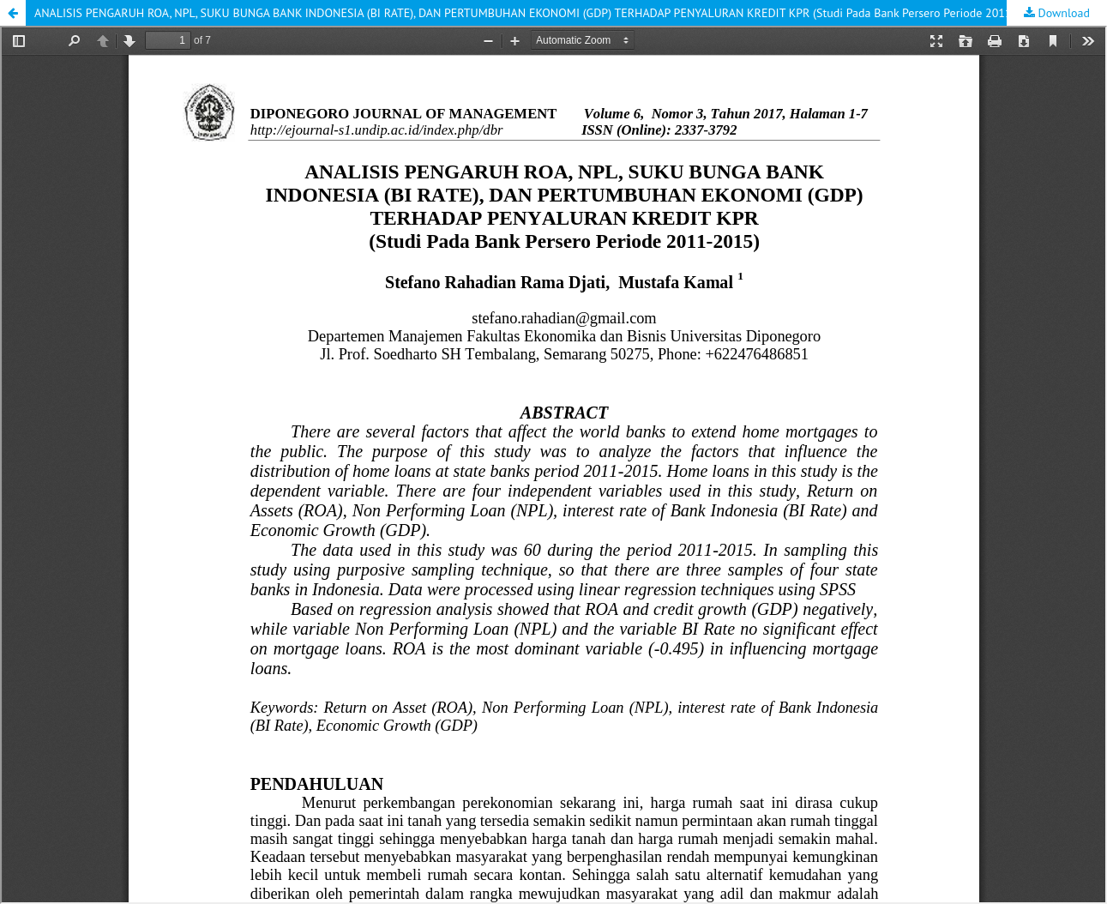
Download (1062, 13)
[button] (13, 13)
